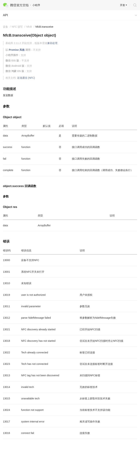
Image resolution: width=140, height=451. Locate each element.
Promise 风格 (17, 49)
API (5, 15)
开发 (122, 5)
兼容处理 (52, 43)
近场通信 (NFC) (26, 77)
